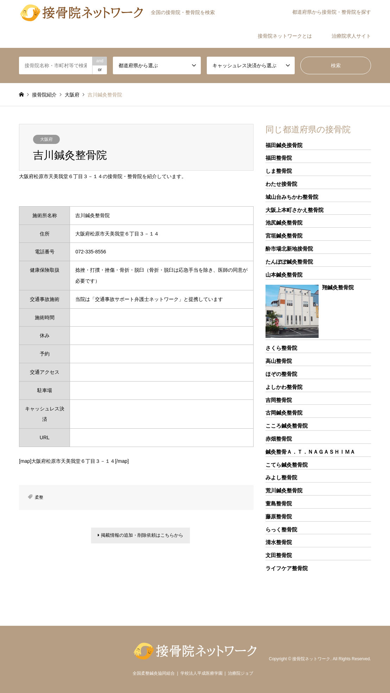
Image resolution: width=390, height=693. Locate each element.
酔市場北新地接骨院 (289, 249)
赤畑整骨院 (279, 439)
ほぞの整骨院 (281, 374)
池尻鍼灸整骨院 (284, 223)
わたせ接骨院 (281, 184)
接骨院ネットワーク (311, 659)
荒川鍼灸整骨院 (284, 490)
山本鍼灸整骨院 (284, 275)
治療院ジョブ (240, 673)
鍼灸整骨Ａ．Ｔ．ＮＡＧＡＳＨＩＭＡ (310, 452)
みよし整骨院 (281, 477)
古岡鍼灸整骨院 (284, 413)
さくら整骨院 (281, 348)
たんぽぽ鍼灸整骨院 (289, 262)
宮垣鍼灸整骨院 (284, 236)
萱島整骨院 (279, 503)
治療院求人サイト (351, 36)
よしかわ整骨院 (284, 387)
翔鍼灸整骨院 (338, 287)
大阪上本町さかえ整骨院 (295, 210)
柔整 (39, 497)
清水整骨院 (279, 542)
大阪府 (46, 139)
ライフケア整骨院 (287, 568)
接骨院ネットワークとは (285, 36)
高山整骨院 (279, 361)
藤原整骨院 (279, 516)
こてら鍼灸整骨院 (287, 465)
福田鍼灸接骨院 (284, 145)
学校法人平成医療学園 (201, 673)
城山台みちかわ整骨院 (292, 197)
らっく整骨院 (281, 530)
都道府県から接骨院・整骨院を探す (331, 12)
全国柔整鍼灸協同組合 (154, 673)
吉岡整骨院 (279, 400)
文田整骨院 (279, 555)
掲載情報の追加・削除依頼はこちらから (140, 536)
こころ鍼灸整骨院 (287, 426)
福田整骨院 (279, 158)
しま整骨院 (279, 171)
